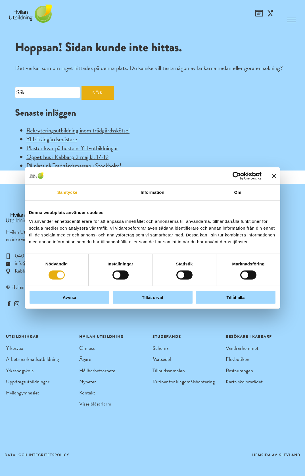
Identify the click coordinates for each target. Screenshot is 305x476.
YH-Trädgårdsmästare (51, 139)
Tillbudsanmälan (168, 370)
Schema (160, 348)
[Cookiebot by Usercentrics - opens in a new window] (237, 175)
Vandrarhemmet (242, 348)
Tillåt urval (152, 297)
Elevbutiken (237, 359)
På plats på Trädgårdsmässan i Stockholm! (73, 165)
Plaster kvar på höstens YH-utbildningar (72, 148)
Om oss (87, 348)
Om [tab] (237, 192)
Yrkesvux (14, 348)
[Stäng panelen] (274, 176)
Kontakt (87, 392)
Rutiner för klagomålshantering (183, 381)
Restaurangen (239, 370)
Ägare (85, 359)
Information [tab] (152, 192)
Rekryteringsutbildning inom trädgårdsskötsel (77, 130)
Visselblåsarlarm (95, 404)
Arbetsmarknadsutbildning (32, 359)
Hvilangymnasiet (22, 392)
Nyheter (87, 381)
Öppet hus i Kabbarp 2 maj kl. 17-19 (67, 156)
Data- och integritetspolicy (37, 455)
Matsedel (161, 359)
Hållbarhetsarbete (97, 370)
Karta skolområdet (244, 381)
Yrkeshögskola (20, 370)
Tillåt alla (236, 297)
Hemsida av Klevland (276, 455)
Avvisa (69, 297)
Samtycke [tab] (67, 192)
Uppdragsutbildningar (27, 381)
